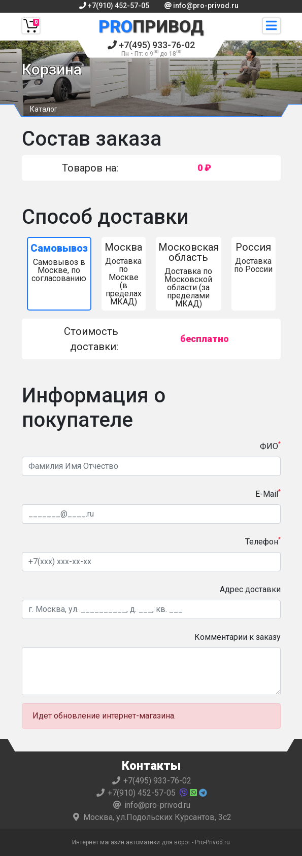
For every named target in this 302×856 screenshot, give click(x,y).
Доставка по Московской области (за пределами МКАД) (188, 275)
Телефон (263, 541)
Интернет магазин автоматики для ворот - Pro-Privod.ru (151, 842)
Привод (151, 26)
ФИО (270, 445)
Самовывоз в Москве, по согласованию (59, 262)
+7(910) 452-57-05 (114, 6)
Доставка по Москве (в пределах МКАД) (123, 273)
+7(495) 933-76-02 (151, 48)
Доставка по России (253, 257)
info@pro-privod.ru (201, 6)
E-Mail (268, 493)
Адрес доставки (250, 589)
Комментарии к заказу (237, 637)
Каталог (43, 109)
